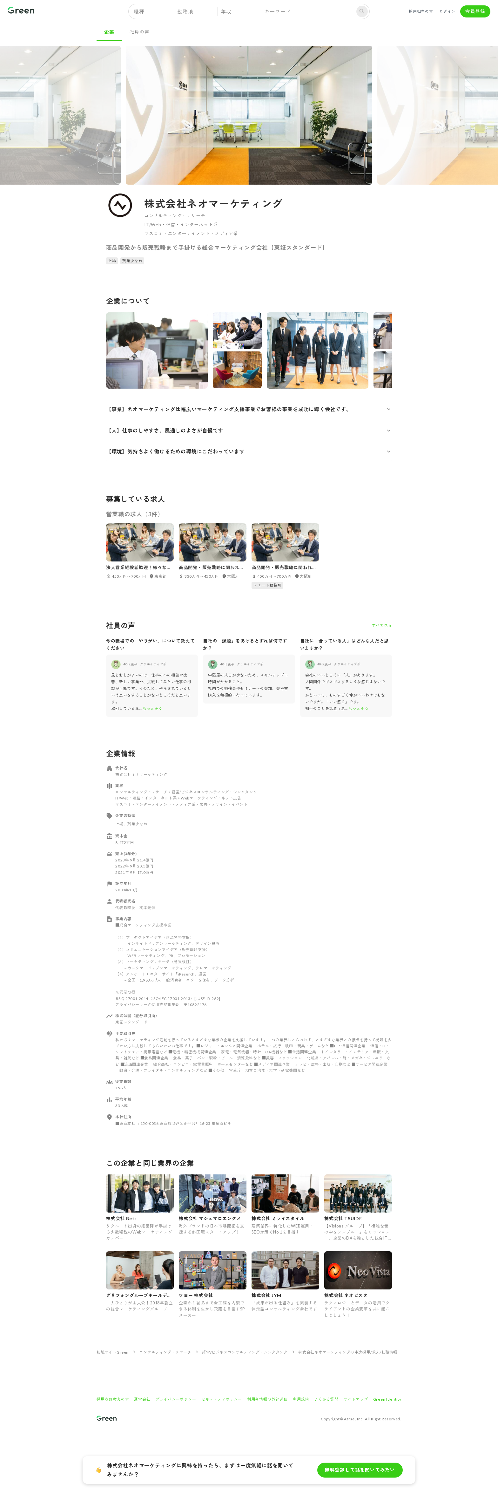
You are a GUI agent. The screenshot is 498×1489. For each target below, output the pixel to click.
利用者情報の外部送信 (267, 1399)
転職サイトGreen (113, 1352)
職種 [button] (139, 12)
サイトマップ (356, 1399)
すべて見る (382, 625)
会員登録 (475, 11)
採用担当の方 (421, 11)
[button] (249, 409)
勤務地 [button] (185, 12)
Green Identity (387, 1399)
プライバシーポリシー (176, 1399)
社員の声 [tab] (139, 32)
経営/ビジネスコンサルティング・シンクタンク (244, 1352)
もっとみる (153, 708)
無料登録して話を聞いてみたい (360, 1470)
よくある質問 (326, 1399)
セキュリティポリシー (221, 1399)
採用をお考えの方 (113, 1399)
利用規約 (301, 1399)
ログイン (447, 11)
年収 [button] (226, 12)
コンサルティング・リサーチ (165, 1352)
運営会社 (142, 1399)
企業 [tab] (109, 32)
